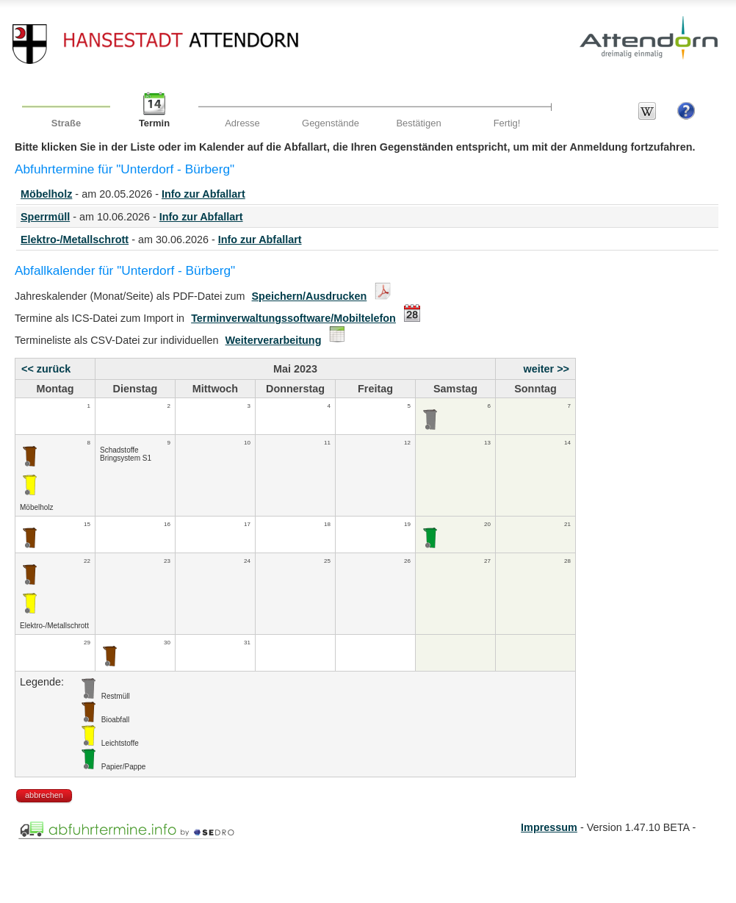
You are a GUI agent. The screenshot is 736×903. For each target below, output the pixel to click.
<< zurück (46, 369)
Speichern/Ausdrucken (309, 296)
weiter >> (546, 369)
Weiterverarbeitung (274, 340)
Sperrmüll (45, 217)
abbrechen (44, 795)
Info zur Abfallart (203, 194)
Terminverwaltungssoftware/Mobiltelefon (293, 318)
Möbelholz (46, 194)
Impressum (549, 827)
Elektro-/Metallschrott (75, 239)
